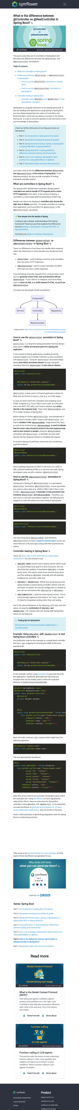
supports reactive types (46, 541)
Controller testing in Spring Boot (30, 96)
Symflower (42, 674)
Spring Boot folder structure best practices (42, 163)
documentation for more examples (42, 853)
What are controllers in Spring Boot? (32, 71)
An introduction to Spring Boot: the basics (42, 136)
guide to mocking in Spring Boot (40, 234)
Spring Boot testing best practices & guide (42, 140)
